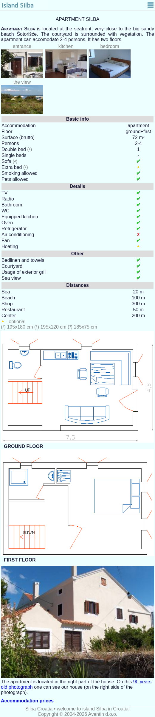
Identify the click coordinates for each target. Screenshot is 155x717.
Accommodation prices (27, 700)
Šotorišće (27, 34)
